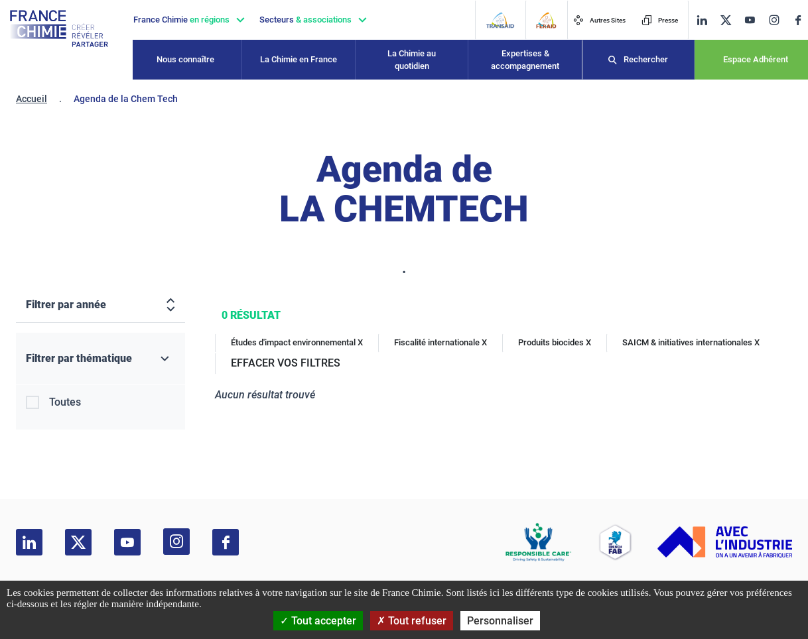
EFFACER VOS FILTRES (285, 363)
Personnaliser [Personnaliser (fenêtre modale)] (500, 620)
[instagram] (774, 20)
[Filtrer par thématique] (100, 359)
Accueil (31, 98)
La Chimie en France (298, 59)
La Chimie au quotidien (411, 60)
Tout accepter (318, 620)
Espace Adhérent (755, 59)
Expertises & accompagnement (525, 60)
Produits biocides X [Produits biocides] (554, 342)
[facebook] (798, 20)
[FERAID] (546, 20)
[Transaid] (499, 20)
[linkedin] (702, 20)
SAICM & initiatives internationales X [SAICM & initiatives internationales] (691, 342)
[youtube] (750, 20)
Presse (659, 20)
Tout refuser (411, 620)
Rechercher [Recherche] (646, 59)
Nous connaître (185, 59)
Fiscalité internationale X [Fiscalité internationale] (440, 342)
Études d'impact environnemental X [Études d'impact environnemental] (297, 342)
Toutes (65, 402)
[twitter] (725, 20)
